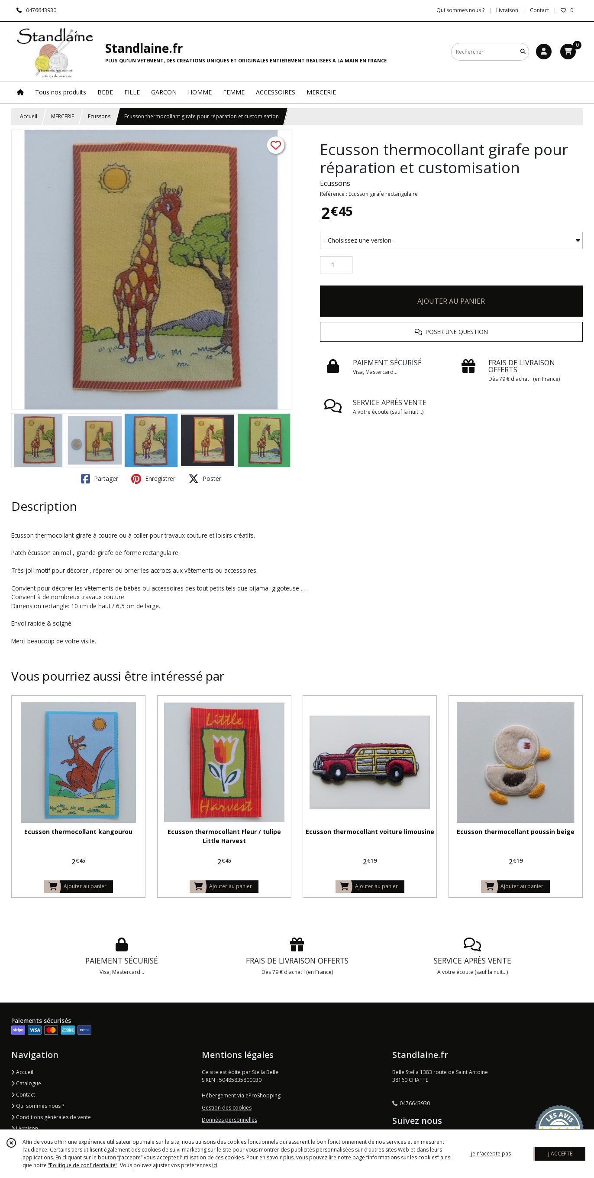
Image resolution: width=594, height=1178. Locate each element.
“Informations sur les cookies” (402, 1157)
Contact (539, 10)
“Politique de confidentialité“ (82, 1165)
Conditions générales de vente (51, 1117)
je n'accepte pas (491, 1153)
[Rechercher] (523, 51)
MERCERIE (62, 116)
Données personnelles (229, 1119)
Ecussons (99, 116)
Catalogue (26, 1083)
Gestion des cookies (227, 1107)
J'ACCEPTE (560, 1153)
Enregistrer (153, 479)
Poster (204, 479)
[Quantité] (336, 264)
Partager (99, 479)
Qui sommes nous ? (37, 1106)
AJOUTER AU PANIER (451, 301)
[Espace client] (543, 51)
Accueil (28, 116)
